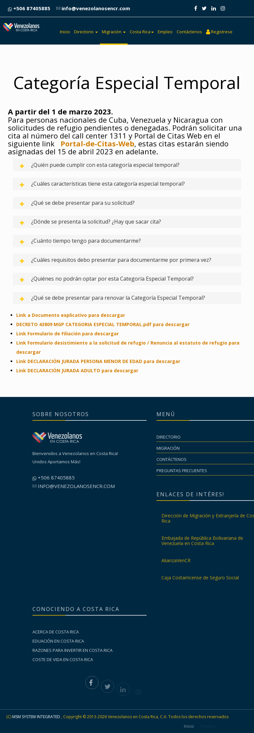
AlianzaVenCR (216, 560)
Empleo (165, 32)
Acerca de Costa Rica (95, 632)
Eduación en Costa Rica (98, 641)
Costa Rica (142, 32)
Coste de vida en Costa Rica (102, 659)
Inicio (65, 32)
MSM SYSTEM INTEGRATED (36, 716)
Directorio (86, 32)
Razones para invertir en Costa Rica (112, 650)
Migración (114, 32)
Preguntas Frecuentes (221, 470)
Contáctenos (189, 32)
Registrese (219, 32)
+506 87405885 (29, 8)
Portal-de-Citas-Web (97, 143)
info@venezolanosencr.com (93, 8)
